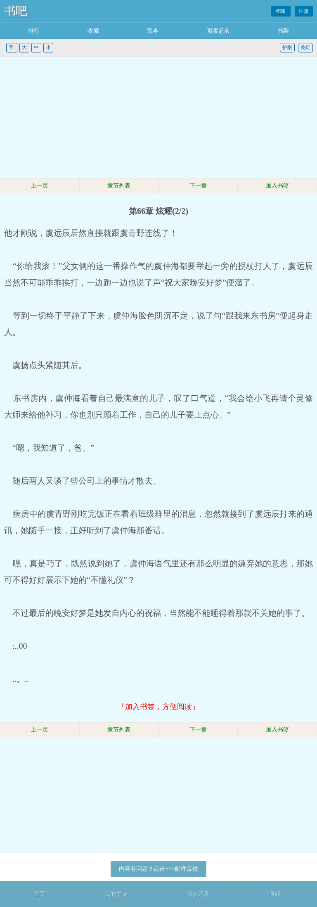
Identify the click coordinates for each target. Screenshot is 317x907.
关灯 (305, 47)
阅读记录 (217, 31)
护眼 (287, 47)
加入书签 (277, 186)
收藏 (93, 31)
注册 (304, 11)
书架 (283, 31)
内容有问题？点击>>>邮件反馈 (158, 869)
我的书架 (116, 894)
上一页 (39, 186)
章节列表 (118, 186)
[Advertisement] (158, 119)
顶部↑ (276, 894)
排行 (34, 31)
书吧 (15, 11)
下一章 (198, 186)
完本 (152, 31)
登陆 (280, 11)
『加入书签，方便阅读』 (158, 707)
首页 (39, 894)
